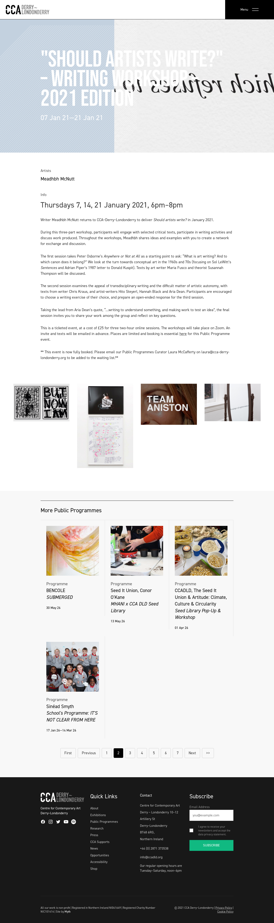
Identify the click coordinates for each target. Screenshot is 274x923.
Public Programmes (104, 821)
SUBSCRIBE (211, 845)
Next (192, 753)
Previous (89, 753)
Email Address (199, 807)
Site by (63, 911)
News (94, 848)
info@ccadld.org (151, 857)
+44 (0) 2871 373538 (154, 848)
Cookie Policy (225, 911)
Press (94, 835)
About (94, 808)
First (68, 753)
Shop (93, 868)
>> (208, 753)
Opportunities (99, 855)
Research (96, 828)
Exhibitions (98, 815)
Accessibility (98, 862)
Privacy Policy (223, 908)
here (183, 333)
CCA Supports (99, 842)
